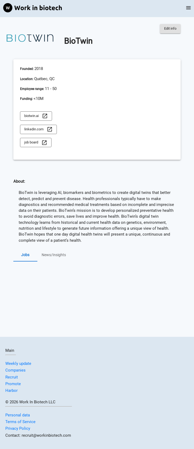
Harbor (11, 390)
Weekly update (18, 363)
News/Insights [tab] (53, 255)
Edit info (170, 28)
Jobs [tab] (25, 255)
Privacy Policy (17, 428)
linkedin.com (38, 129)
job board (35, 142)
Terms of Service (20, 421)
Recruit (11, 377)
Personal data (17, 415)
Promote (13, 383)
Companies (15, 370)
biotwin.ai (36, 116)
